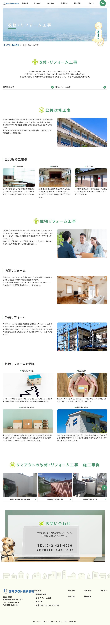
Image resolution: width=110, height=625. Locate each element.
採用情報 (77, 4)
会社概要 (64, 4)
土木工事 (39, 601)
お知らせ (91, 4)
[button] (103, 486)
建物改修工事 (41, 593)
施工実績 (37, 4)
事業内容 (25, 4)
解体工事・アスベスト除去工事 (47, 604)
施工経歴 (50, 4)
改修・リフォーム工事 (43, 597)
